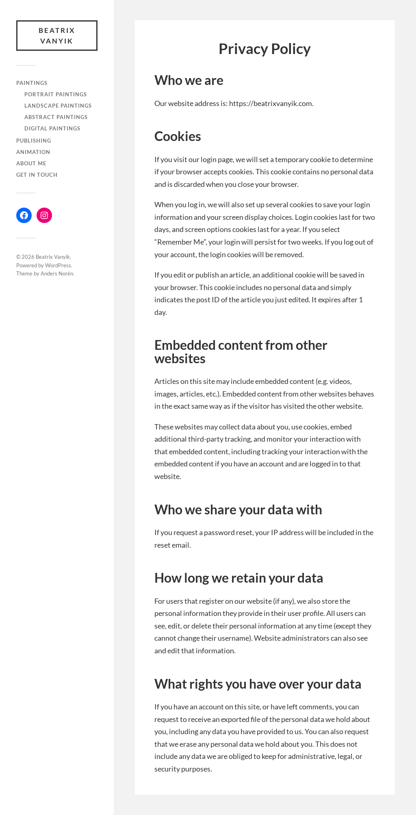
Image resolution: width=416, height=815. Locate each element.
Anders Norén (57, 273)
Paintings (32, 83)
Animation (33, 152)
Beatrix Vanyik (57, 35)
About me (31, 163)
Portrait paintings (55, 94)
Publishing (33, 140)
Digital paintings (52, 128)
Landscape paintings (58, 105)
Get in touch (37, 174)
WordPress (58, 265)
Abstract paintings (56, 117)
